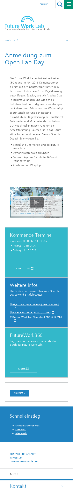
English (45, 4)
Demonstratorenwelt (27, 425)
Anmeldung (22, 268)
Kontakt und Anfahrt (23, 454)
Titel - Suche (59, 4)
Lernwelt (20, 429)
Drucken (19, 393)
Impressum (16, 458)
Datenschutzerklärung (24, 461)
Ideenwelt (21, 433)
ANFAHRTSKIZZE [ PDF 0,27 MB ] (32, 312)
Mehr (22, 368)
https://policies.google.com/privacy (31, 213)
